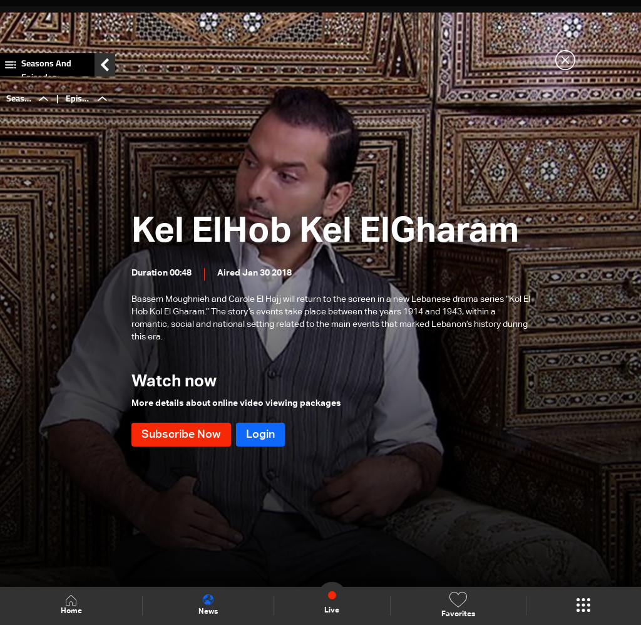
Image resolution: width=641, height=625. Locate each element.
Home (71, 605)
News (208, 605)
